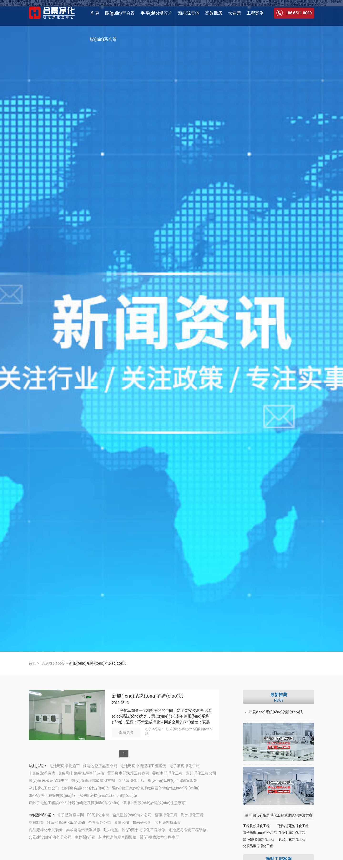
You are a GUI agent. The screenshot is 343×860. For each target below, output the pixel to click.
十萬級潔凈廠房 (42, 773)
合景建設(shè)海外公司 (132, 815)
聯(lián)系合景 (103, 39)
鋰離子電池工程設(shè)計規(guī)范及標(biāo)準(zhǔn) (74, 803)
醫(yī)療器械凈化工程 (258, 839)
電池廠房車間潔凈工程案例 (143, 766)
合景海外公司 (99, 822)
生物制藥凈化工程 (292, 832)
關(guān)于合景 (120, 13)
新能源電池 (188, 13)
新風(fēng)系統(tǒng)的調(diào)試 (147, 696)
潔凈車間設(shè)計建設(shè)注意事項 (154, 803)
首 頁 (94, 13)
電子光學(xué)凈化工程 (260, 832)
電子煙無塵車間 (70, 815)
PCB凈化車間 (98, 815)
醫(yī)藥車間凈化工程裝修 (143, 830)
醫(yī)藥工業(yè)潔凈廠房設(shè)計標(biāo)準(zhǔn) (155, 788)
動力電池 (111, 830)
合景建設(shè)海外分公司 (50, 837)
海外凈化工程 (192, 815)
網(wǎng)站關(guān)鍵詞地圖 (172, 780)
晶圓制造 (36, 822)
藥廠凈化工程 (166, 815)
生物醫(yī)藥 (85, 837)
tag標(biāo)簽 (40, 815)
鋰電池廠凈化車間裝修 (66, 822)
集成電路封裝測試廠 (83, 830)
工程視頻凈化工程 (256, 826)
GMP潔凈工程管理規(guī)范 (52, 795)
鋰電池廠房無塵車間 (100, 766)
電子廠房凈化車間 (184, 766)
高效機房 (213, 13)
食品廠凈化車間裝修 (46, 830)
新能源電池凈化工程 (294, 826)
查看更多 (126, 732)
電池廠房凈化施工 (64, 766)
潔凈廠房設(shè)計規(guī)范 (85, 788)
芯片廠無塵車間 (168, 822)
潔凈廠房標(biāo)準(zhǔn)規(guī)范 (108, 795)
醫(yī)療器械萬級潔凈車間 (93, 780)
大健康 (234, 13)
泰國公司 (121, 822)
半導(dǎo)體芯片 (156, 13)
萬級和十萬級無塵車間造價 (81, 773)
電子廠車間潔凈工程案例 (128, 773)
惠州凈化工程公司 (201, 773)
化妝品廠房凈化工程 (258, 846)
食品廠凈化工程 (131, 780)
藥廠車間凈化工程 (167, 773)
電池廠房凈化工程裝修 (187, 830)
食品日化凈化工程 (292, 839)
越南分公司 (141, 822)
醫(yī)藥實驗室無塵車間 (159, 837)
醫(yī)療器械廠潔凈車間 (48, 780)
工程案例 (255, 13)
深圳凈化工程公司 (44, 788)
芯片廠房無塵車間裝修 (117, 837)
